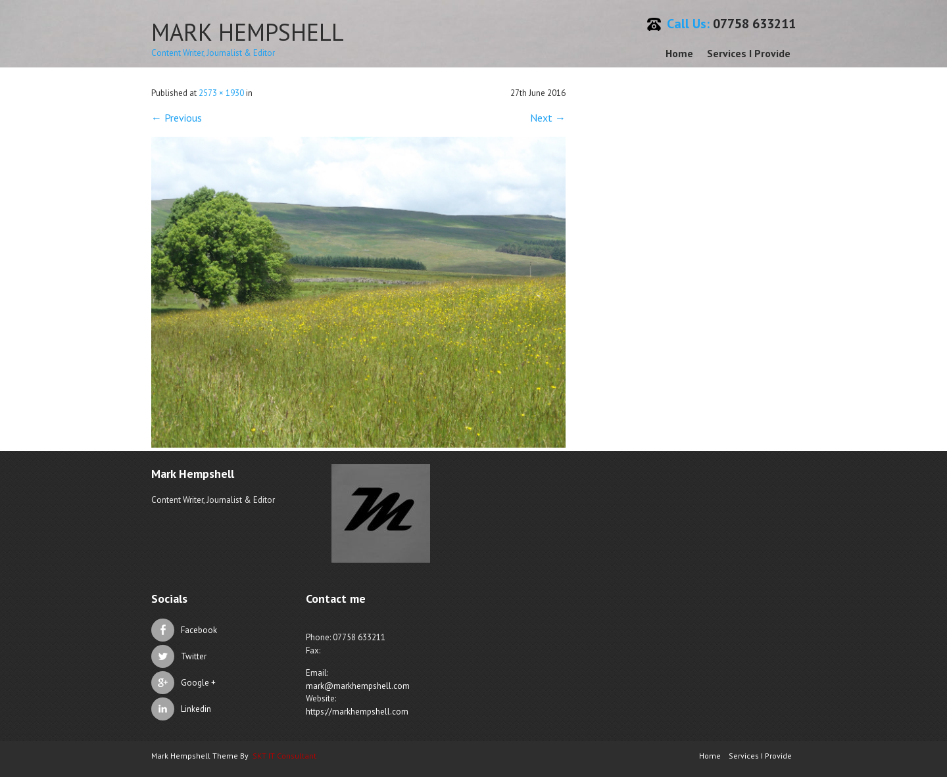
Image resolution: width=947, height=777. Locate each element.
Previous (176, 117)
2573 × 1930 (221, 93)
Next (548, 117)
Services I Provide (748, 53)
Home (679, 53)
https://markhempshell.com (357, 711)
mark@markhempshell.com (358, 686)
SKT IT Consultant (284, 756)
